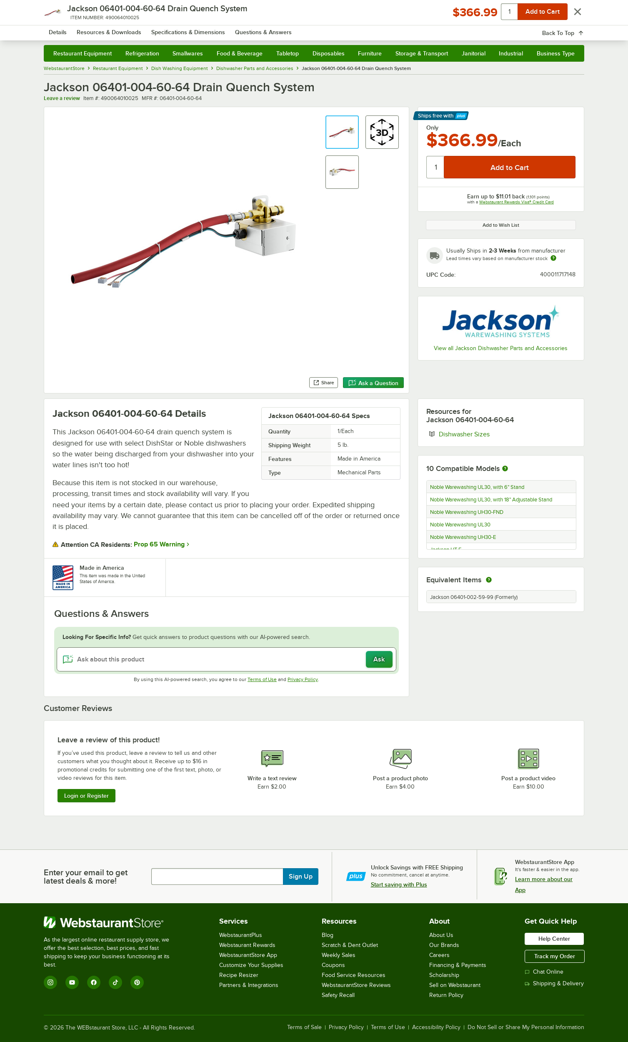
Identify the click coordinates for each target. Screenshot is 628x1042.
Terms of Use (262, 679)
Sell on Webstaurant (454, 985)
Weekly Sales (338, 955)
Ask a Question (373, 383)
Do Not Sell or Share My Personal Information (526, 1027)
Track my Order (554, 956)
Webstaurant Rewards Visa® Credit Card (516, 202)
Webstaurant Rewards (247, 945)
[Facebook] (93, 982)
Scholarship (444, 975)
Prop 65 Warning (159, 544)
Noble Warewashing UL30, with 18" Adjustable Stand (491, 500)
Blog (327, 935)
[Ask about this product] (226, 659)
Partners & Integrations (248, 985)
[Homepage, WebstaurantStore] (114, 29)
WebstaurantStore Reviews (356, 985)
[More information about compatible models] (505, 469)
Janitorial (473, 53)
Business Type (556, 53)
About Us (441, 935)
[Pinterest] (137, 982)
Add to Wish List (501, 225)
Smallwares (188, 53)
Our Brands (444, 945)
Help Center (554, 938)
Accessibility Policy (436, 1027)
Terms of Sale (304, 1027)
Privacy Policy (303, 679)
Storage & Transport (421, 53)
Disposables (329, 53)
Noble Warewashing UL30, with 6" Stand (477, 487)
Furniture (370, 53)
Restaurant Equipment (82, 53)
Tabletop (287, 53)
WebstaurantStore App (248, 955)
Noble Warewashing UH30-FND (466, 512)
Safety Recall (338, 995)
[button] (342, 132)
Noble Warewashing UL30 (460, 525)
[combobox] (302, 29)
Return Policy (446, 995)
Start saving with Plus (399, 884)
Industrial (511, 53)
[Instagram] (50, 982)
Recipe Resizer (238, 975)
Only (432, 127)
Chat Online (544, 972)
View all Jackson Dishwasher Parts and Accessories (501, 348)
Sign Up (301, 876)
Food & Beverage (240, 53)
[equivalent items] (489, 580)
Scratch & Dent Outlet (350, 945)
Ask (379, 659)
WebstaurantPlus (240, 935)
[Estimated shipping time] (553, 258)
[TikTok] (115, 982)
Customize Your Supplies (251, 965)
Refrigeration (142, 53)
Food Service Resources (353, 975)
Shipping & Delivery (554, 983)
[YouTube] (72, 982)
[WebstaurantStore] (112, 922)
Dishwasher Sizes (489, 434)
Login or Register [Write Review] (86, 795)
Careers (439, 955)
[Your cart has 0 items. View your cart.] (571, 29)
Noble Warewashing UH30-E (463, 537)
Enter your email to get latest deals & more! (86, 876)
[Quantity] (435, 167)
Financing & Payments (457, 965)
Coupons (333, 965)
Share (323, 382)
